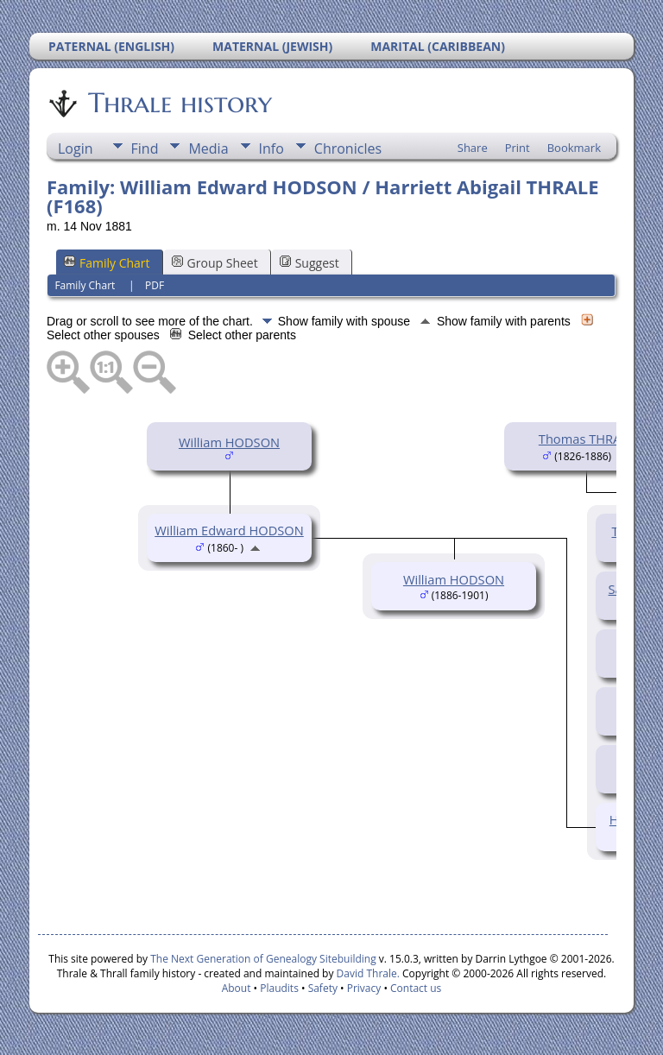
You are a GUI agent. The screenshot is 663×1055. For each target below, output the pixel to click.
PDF (154, 285)
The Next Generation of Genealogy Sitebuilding (263, 958)
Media (208, 148)
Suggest (309, 263)
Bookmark (574, 147)
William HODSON (229, 442)
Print (517, 147)
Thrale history (178, 102)
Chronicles (348, 148)
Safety (323, 988)
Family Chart (107, 263)
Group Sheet (215, 263)
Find (145, 148)
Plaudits (279, 988)
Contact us (415, 988)
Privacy (364, 988)
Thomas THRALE (587, 438)
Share (473, 147)
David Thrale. (366, 973)
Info (271, 148)
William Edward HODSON (229, 530)
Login (75, 148)
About (236, 988)
